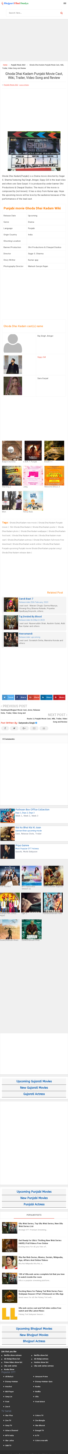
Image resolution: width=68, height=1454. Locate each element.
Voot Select (40, 1393)
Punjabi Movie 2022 (11, 85)
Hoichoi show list (41, 1354)
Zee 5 (7, 1398)
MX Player (9, 1383)
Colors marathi (41, 1432)
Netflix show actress (13, 1347)
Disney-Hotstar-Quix (43, 1373)
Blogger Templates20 (53, 1449)
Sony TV (8, 1417)
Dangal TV (39, 1422)
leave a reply (24, 85)
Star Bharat (40, 1417)
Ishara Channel (11, 1422)
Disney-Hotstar (11, 1373)
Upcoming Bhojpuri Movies (34, 1320)
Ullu (37, 1388)
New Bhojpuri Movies (34, 1326)
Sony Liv (8, 1388)
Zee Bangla (40, 1412)
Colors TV (39, 1407)
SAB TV (8, 1437)
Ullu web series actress (44, 1357)
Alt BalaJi (9, 1368)
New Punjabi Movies (34, 1189)
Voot (7, 1393)
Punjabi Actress (34, 1195)
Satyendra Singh (26, 714)
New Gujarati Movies (34, 1079)
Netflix (38, 1383)
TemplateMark (26, 1449)
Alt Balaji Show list (12, 1350)
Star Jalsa (9, 1432)
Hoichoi (8, 1378)
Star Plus (9, 1407)
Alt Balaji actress (41, 1350)
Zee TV (8, 1412)
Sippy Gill (41, 357)
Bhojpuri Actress (34, 1332)
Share (20, 697)
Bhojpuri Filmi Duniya (33, 1446)
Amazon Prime (41, 1368)
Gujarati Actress (34, 1085)
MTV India (9, 1427)
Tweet (7, 697)
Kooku (37, 1378)
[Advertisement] (34, 39)
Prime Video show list (13, 1354)
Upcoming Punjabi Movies (34, 1183)
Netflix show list (41, 1347)
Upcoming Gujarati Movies (34, 1072)
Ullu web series (10, 1357)
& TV (37, 1427)
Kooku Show (9, 1361)
